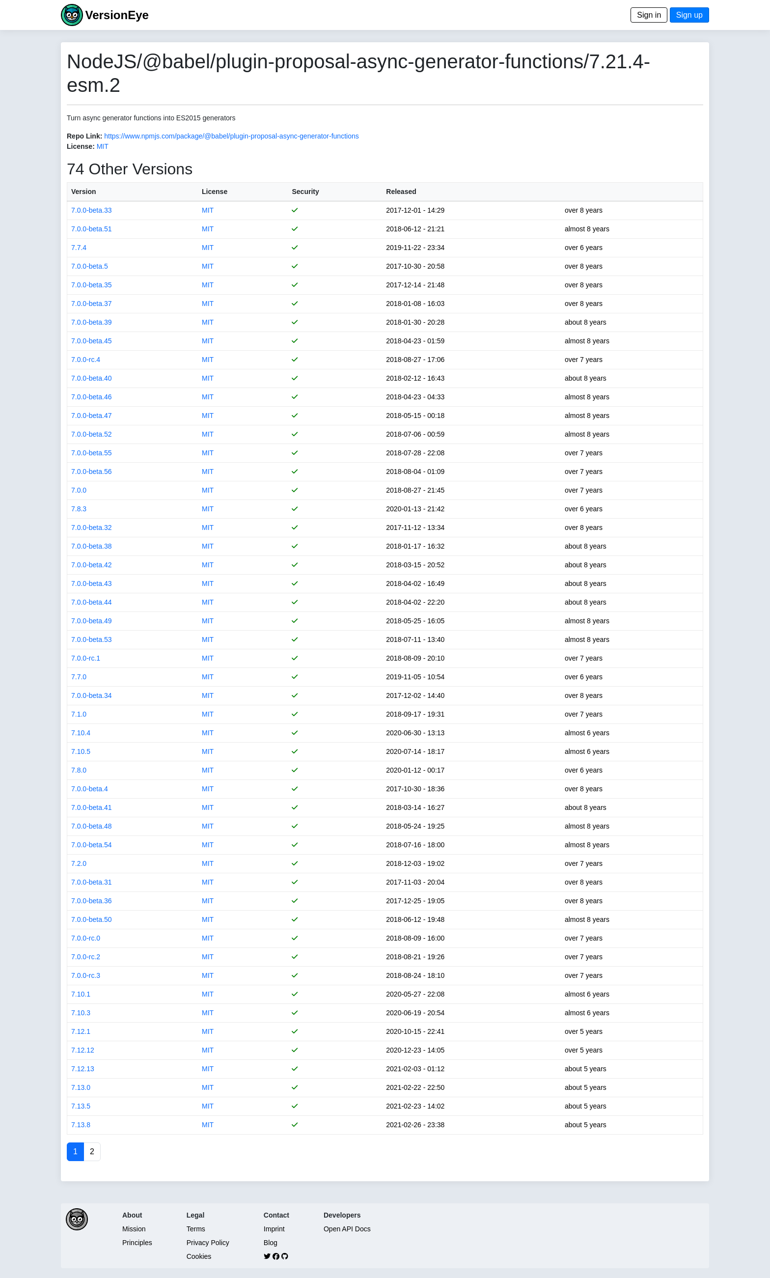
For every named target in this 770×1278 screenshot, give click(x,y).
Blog (270, 1243)
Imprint (274, 1229)
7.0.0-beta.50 (91, 919)
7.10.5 (80, 751)
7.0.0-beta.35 (91, 285)
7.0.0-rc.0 (85, 938)
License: (81, 146)
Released (401, 191)
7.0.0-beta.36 (91, 901)
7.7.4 (78, 247)
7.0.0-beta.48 (91, 826)
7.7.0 (78, 677)
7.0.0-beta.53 (91, 639)
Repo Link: (84, 136)
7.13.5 (80, 1106)
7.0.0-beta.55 (91, 453)
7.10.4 (80, 733)
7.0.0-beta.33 (91, 210)
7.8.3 (78, 509)
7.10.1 (80, 994)
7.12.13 (82, 1069)
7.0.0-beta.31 (91, 882)
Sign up (689, 15)
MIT (103, 146)
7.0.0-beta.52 (91, 434)
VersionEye (116, 15)
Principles (137, 1243)
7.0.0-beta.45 (91, 341)
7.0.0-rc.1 (85, 658)
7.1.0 (78, 714)
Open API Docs (347, 1229)
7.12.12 (82, 1050)
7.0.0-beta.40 (91, 378)
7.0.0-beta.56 (91, 471)
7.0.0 (78, 490)
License (214, 191)
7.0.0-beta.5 (89, 266)
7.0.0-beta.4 (89, 789)
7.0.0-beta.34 (91, 695)
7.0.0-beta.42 (91, 565)
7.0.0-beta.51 (91, 229)
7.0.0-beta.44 (91, 602)
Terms (196, 1229)
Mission (133, 1229)
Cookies (199, 1256)
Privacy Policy (208, 1243)
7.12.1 (80, 1031)
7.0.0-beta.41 (91, 807)
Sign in (649, 15)
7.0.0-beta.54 (91, 845)
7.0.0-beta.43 (91, 583)
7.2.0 (78, 863)
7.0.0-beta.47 (91, 415)
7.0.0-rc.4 (85, 359)
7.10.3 (80, 1013)
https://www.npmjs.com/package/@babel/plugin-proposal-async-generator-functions (231, 136)
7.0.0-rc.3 (85, 975)
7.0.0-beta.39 (91, 322)
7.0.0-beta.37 (91, 303)
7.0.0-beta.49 (91, 621)
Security (305, 191)
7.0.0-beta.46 (91, 397)
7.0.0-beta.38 (91, 546)
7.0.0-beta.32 (91, 527)
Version (83, 191)
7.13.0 (80, 1087)
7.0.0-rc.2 (85, 957)
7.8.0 (78, 770)
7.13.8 (80, 1125)
